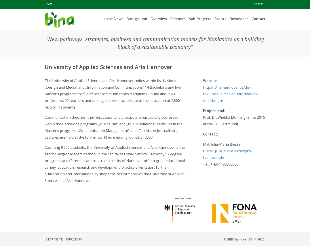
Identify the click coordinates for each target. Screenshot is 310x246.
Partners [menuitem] (178, 18)
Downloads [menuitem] (239, 18)
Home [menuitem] (48, 4)
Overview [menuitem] (158, 18)
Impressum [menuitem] (74, 239)
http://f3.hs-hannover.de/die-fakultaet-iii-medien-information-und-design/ (230, 94)
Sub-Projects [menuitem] (200, 18)
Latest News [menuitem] (112, 18)
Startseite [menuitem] (54, 239)
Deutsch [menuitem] (260, 4)
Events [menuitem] (220, 18)
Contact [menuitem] (259, 18)
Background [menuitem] (137, 18)
